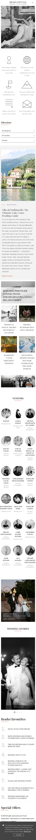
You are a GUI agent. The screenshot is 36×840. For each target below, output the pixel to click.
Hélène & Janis (18, 707)
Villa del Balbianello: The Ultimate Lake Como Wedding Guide (15, 212)
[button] (15, 712)
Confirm (18, 835)
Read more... (8, 276)
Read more (27, 831)
